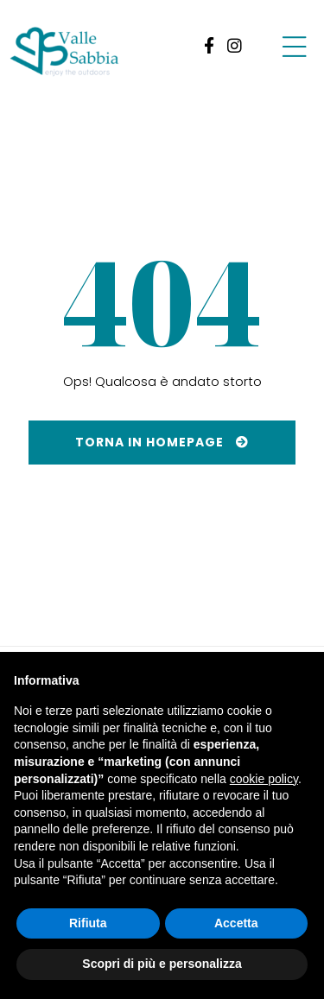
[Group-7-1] (294, 46)
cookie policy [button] (264, 779)
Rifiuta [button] (88, 923)
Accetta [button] (236, 923)
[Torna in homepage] (162, 442)
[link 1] (206, 45)
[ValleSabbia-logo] (65, 52)
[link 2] (234, 45)
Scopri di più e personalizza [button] (161, 964)
